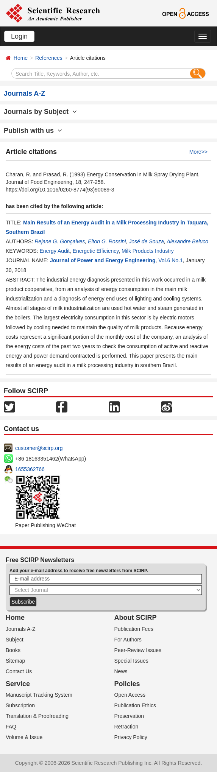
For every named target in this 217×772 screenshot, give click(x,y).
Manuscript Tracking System (39, 695)
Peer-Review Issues (138, 650)
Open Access (130, 695)
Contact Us (19, 671)
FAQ (11, 727)
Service (18, 684)
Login (19, 36)
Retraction (126, 727)
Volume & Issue (24, 737)
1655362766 (30, 469)
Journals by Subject (40, 111)
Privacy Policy (130, 737)
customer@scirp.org (38, 448)
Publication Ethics (135, 705)
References (48, 58)
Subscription (20, 705)
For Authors (128, 640)
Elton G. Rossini (107, 241)
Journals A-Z (21, 629)
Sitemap (15, 661)
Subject (14, 640)
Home (21, 58)
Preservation (129, 716)
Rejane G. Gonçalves (59, 241)
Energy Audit (54, 251)
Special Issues (131, 661)
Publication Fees (134, 629)
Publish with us (33, 130)
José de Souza (146, 241)
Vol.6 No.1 (170, 260)
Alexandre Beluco (187, 241)
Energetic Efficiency (96, 251)
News (121, 671)
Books (13, 650)
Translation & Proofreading (37, 716)
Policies (127, 684)
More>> (198, 152)
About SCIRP (135, 617)
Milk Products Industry (148, 251)
